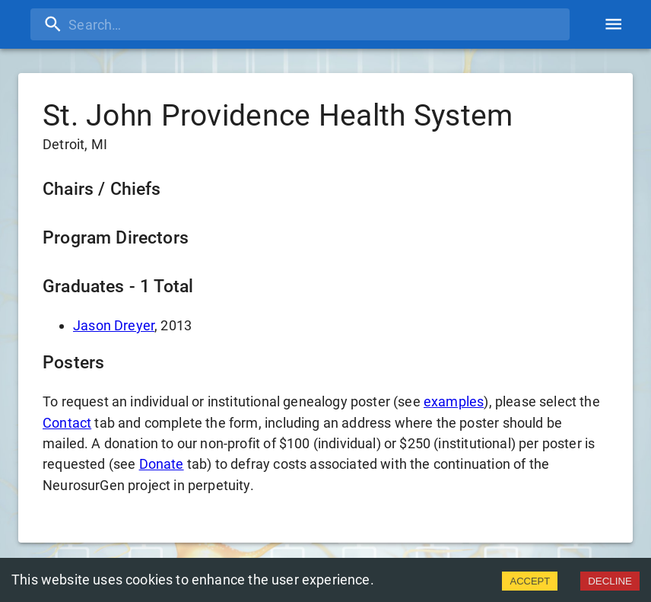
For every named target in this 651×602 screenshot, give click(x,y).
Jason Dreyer (113, 325)
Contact (67, 423)
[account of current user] (613, 24)
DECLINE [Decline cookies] (610, 581)
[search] (300, 24)
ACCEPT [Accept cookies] (530, 581)
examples (454, 401)
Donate (161, 464)
